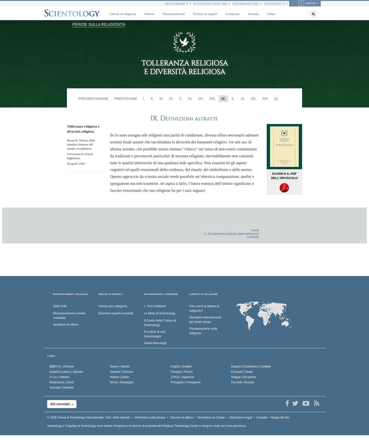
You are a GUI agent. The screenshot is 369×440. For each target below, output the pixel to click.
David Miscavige (155, 343)
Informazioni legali (240, 417)
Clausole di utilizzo (181, 417)
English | (181, 366)
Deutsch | (121, 371)
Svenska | (61, 387)
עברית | (59, 377)
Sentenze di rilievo (65, 324)
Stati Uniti (59, 306)
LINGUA (306, 3)
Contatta (261, 417)
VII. (201, 98)
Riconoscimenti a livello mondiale (69, 315)
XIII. (265, 98)
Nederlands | (61, 382)
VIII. (212, 98)
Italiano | (119, 377)
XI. (243, 98)
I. (144, 98)
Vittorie (149, 14)
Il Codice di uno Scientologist (154, 334)
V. (180, 98)
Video (271, 14)
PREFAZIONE (125, 98)
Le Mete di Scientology (159, 313)
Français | (182, 371)
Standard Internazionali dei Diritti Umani (205, 320)
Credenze (233, 14)
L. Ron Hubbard (155, 306)
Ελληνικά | (242, 371)
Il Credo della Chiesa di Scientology (160, 323)
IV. (171, 98)
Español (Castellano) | (251, 366)
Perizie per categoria (112, 306)
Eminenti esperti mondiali (115, 313)
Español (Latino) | (66, 371)
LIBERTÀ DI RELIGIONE (203, 294)
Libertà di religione (122, 14)
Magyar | (243, 377)
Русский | (243, 382)
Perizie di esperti (205, 14)
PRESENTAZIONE (93, 98)
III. (161, 98)
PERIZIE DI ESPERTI (110, 294)
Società (253, 14)
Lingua (51, 355)
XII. (253, 98)
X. (233, 98)
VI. (190, 98)
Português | (186, 382)
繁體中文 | (61, 366)
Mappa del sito (280, 417)
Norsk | (122, 382)
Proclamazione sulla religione (203, 331)
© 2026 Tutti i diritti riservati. (88, 417)
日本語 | (182, 377)
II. (152, 98)
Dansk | (119, 366)
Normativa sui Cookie (211, 417)
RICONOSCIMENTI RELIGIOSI (70, 294)
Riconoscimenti (174, 14)
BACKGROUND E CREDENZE (161, 294)
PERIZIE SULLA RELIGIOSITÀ (98, 25)
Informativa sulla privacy (150, 417)
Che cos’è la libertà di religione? (204, 308)
